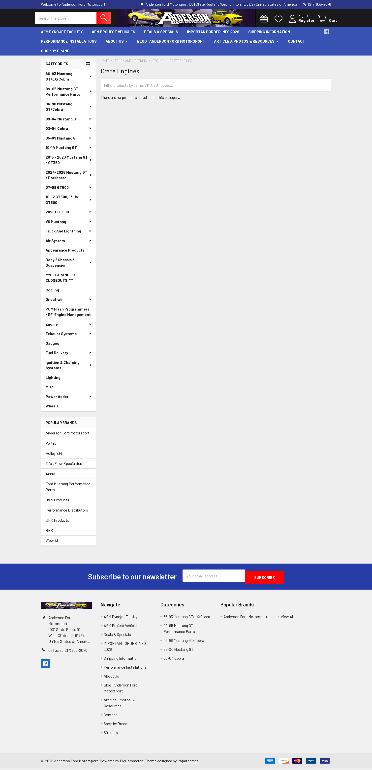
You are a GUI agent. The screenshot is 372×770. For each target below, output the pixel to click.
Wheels (52, 409)
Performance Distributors (67, 513)
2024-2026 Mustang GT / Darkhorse (69, 179)
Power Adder (69, 400)
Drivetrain (69, 303)
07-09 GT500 (69, 191)
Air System (69, 244)
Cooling (52, 293)
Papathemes (188, 762)
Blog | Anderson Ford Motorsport (171, 45)
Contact (296, 45)
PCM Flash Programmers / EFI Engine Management (68, 316)
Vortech (52, 446)
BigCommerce (131, 762)
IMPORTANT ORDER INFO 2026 (213, 35)
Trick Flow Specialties (64, 467)
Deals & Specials (161, 35)
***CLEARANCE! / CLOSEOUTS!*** (60, 281)
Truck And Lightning (69, 234)
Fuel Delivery (69, 356)
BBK (49, 534)
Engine (69, 328)
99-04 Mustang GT (69, 122)
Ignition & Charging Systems (69, 369)
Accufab (53, 477)
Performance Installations (69, 45)
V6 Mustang (69, 225)
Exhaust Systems (69, 337)
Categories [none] (57, 67)
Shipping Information (269, 35)
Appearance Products (65, 254)
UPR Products (57, 523)
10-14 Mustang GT (69, 151)
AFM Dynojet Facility (62, 35)
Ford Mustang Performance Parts (68, 490)
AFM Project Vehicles (113, 35)
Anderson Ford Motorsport (68, 436)
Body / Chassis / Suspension (69, 266)
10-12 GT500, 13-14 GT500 (69, 203)
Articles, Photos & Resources (246, 45)
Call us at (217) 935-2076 (67, 652)
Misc (49, 390)
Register (300, 23)
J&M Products (57, 503)
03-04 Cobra (69, 132)
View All (52, 544)
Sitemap (111, 734)
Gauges (52, 347)
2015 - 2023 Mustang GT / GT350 (69, 164)
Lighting (53, 381)
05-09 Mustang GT (69, 142)
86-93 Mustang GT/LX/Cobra (69, 80)
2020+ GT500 (69, 215)
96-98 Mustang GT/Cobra (69, 110)
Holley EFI (54, 457)
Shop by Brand (55, 54)
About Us (117, 45)
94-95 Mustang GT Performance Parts (69, 95)
